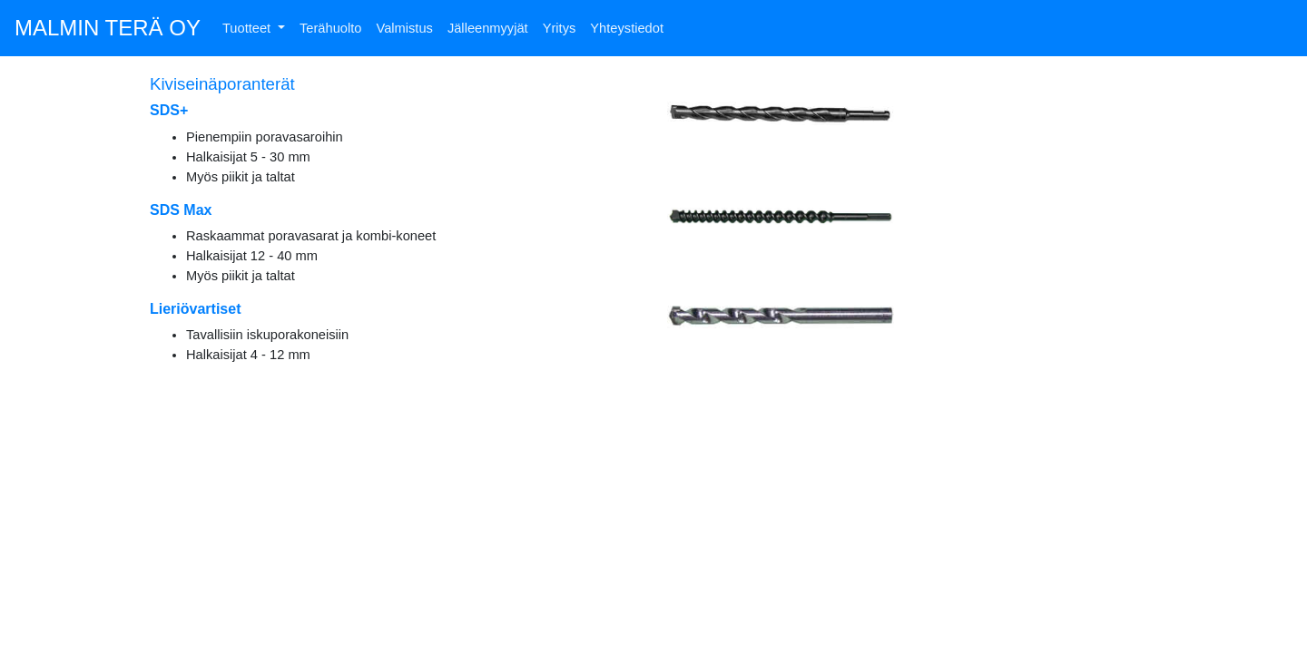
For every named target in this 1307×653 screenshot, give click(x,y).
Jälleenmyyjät (487, 28)
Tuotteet (248, 28)
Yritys (559, 28)
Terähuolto (330, 28)
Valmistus (404, 28)
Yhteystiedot (626, 28)
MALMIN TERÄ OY (108, 27)
